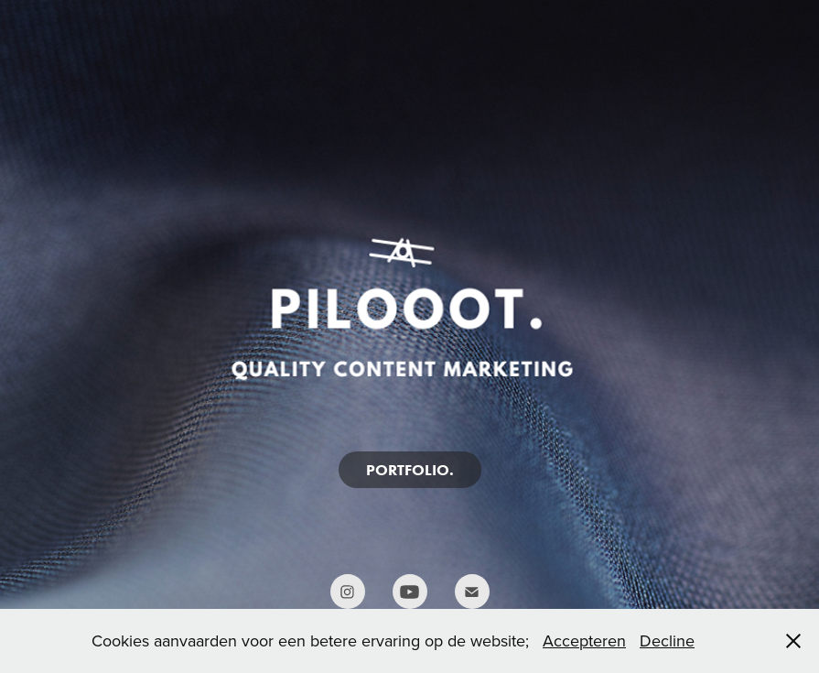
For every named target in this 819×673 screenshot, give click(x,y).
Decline (667, 640)
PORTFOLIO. (410, 470)
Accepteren (584, 640)
